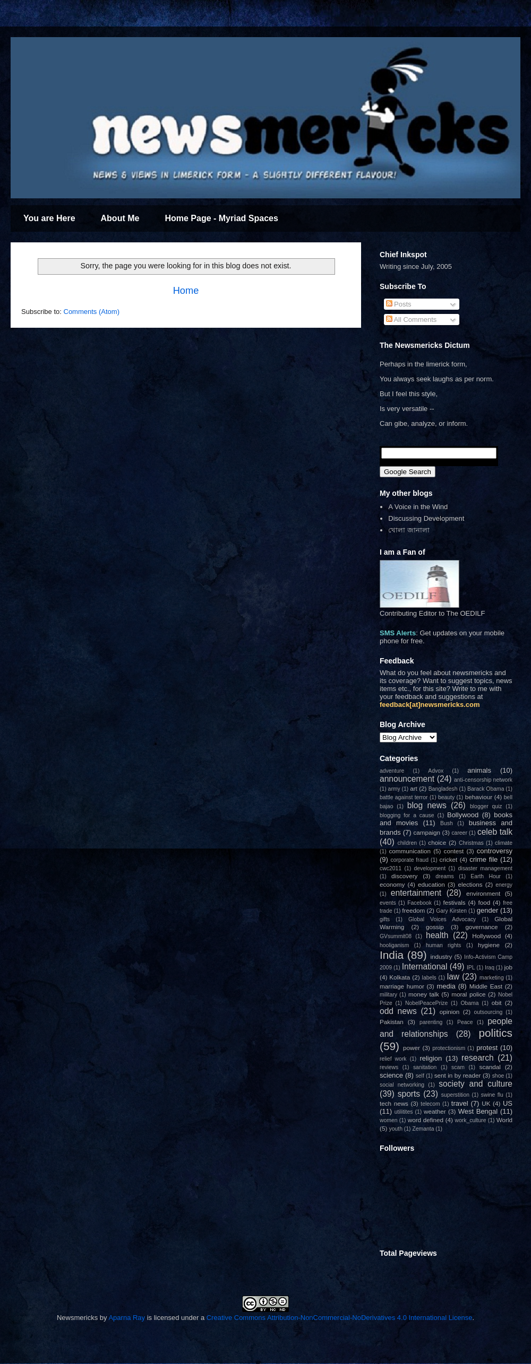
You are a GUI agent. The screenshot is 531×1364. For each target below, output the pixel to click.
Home (186, 290)
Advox (435, 771)
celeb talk (494, 831)
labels (429, 978)
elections (470, 884)
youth (395, 1129)
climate (503, 843)
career (459, 833)
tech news (394, 1103)
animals (479, 770)
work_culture (470, 1120)
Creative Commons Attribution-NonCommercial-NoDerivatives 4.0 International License (340, 1318)
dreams (444, 876)
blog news (427, 805)
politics (495, 1033)
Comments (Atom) (91, 312)
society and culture (475, 1083)
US (507, 1103)
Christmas (471, 843)
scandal (490, 1066)
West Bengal (478, 1111)
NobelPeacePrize (426, 1003)
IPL (471, 967)
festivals (454, 902)
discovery (404, 875)
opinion (450, 1011)
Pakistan (392, 1021)
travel (459, 1103)
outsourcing (488, 1012)
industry (441, 956)
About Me (120, 218)
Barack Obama (485, 789)
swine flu (492, 1095)
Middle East (485, 986)
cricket (449, 859)
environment (483, 893)
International (425, 966)
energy (503, 885)
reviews (389, 1067)
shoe (498, 1076)
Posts (399, 304)
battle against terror (404, 797)
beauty (446, 797)
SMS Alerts (398, 633)
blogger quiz (486, 806)
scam (458, 1067)
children (407, 843)
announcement (407, 778)
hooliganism (394, 945)
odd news (398, 1011)
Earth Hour (485, 876)
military (388, 995)
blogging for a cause (407, 815)
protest (487, 1048)
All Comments (411, 319)
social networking (402, 1085)
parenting (430, 1022)
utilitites (404, 1112)
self (420, 1076)
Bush (446, 823)
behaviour (478, 796)
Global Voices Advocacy (442, 919)
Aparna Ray (126, 1318)
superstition (455, 1095)
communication (410, 850)
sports (409, 1093)
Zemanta (423, 1129)
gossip (435, 926)
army (394, 789)
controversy (494, 851)
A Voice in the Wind (418, 507)
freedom (413, 910)
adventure (392, 771)
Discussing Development (426, 518)
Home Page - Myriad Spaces (221, 218)
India (392, 955)
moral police (468, 994)
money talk (423, 994)
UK (486, 1103)
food (484, 902)
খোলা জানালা (409, 530)
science (391, 1075)
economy (392, 884)
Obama (469, 1003)
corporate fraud (410, 860)
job (508, 967)
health (437, 935)
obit (497, 1002)
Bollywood (462, 815)
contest (454, 850)
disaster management (485, 868)
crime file (483, 859)
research (477, 1057)
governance (481, 926)
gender (487, 910)
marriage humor (402, 986)
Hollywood (486, 935)
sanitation (424, 1067)
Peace (465, 1022)
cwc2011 (390, 868)
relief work (393, 1059)
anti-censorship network (483, 780)
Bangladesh (443, 789)
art (413, 788)
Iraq (489, 967)
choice (437, 842)
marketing (491, 978)
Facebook (419, 903)
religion (430, 1058)
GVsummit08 (396, 936)
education (431, 884)
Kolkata (399, 977)
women (389, 1120)
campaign (426, 832)
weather (435, 1111)
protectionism (448, 1048)
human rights (443, 945)
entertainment (416, 892)
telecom (430, 1104)
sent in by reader (457, 1075)
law (453, 976)
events (388, 903)
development (430, 868)
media (445, 986)
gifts (385, 919)
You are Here (49, 218)
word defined (425, 1119)
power (411, 1047)
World (504, 1119)
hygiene (489, 944)
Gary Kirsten (451, 911)
